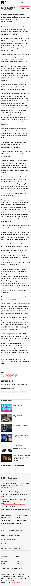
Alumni (3, 563)
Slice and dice (17, 405)
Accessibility (10, 580)
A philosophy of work (20, 425)
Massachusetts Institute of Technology (12, 574)
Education (4, 556)
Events (10, 578)
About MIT (19, 563)
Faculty (24, 392)
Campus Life (5, 561)
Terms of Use (5, 520)
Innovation (4, 559)
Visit (2, 578)
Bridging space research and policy (21, 436)
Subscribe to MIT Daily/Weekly (11, 531)
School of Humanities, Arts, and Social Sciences (15, 500)
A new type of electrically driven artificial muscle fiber (20, 446)
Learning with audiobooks (17, 416)
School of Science (9, 506)
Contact (25, 578)
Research (18, 556)
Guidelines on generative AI (10, 548)
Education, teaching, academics (11, 392)
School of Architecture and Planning (15, 494)
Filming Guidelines (7, 523)
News (17, 561)
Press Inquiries (21, 520)
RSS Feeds (19, 523)
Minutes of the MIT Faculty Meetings (15, 384)
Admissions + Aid (21, 559)
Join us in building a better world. (12, 568)
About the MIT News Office (6, 516)
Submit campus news (8, 539)
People (15, 578)
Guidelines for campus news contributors (15, 544)
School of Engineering (10, 497)
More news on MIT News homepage (13, 465)
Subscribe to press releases (10, 535)
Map (6, 578)
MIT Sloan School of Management (14, 504)
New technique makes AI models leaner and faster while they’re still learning (21, 457)
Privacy (3, 580)
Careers (20, 578)
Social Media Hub (6, 582)
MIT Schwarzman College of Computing (16, 509)
